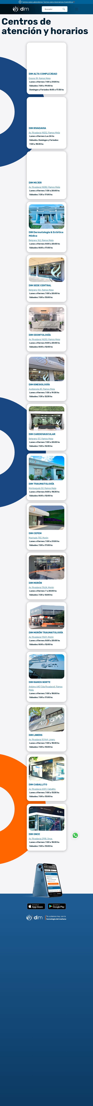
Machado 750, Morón (38, 538)
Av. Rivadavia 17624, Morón (41, 587)
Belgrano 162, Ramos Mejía (41, 240)
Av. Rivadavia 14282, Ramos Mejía (44, 187)
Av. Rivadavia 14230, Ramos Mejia (44, 339)
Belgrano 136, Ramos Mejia (41, 290)
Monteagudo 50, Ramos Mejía (42, 488)
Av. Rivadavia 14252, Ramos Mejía (44, 132)
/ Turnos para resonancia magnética (57, 2)
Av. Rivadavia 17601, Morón (41, 637)
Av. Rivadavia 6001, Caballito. (42, 789)
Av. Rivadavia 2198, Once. (41, 838)
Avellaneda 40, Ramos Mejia (42, 389)
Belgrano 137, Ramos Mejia (41, 438)
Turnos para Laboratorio (32, 2)
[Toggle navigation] (76, 9)
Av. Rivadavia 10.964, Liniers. (42, 739)
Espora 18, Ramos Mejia (39, 78)
